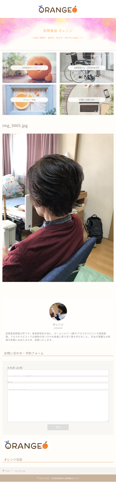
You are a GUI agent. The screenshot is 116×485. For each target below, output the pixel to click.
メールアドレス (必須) (58, 377)
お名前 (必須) (58, 370)
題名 (58, 383)
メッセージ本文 (58, 407)
